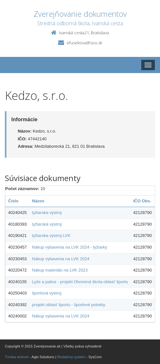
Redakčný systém (71, 357)
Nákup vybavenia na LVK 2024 (61, 258)
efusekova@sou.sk (84, 43)
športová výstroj (46, 293)
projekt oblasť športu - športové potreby (68, 304)
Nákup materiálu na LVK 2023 (60, 270)
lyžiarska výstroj (47, 212)
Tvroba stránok (16, 357)
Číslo (13, 200)
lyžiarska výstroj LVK (51, 235)
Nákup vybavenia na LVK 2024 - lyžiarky (69, 247)
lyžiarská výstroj (47, 224)
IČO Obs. (142, 200)
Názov (38, 200)
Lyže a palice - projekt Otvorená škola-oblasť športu (80, 281)
